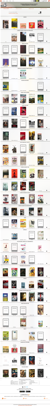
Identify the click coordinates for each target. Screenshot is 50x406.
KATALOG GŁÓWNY (6, 8)
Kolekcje (17, 13)
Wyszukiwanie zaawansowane (12, 13)
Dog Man (31, 383)
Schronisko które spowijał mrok (23, 383)
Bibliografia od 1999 (31, 8)
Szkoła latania (21, 381)
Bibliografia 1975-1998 (19, 8)
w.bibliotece (21, 396)
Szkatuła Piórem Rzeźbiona (43, 8)
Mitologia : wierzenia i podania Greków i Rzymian (15, 381)
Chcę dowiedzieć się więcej (21, 405)
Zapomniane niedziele (32, 381)
